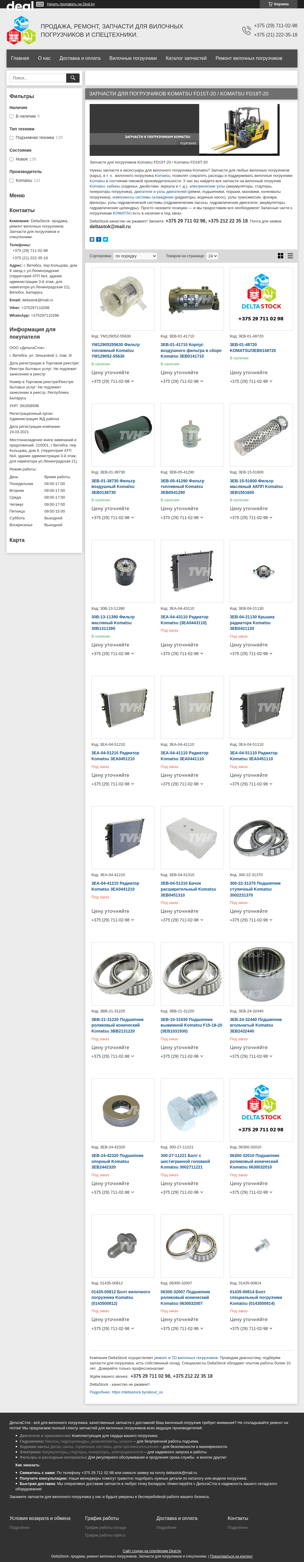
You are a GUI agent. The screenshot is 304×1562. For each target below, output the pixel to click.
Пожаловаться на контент (231, 1556)
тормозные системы (93, 1446)
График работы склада (105, 1527)
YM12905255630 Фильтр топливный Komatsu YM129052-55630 (115, 350)
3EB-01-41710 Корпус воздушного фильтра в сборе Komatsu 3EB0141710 (191, 350)
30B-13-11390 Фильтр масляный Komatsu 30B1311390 (113, 622)
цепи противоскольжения (136, 1446)
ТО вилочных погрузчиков (195, 1357)
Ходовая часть (34, 1446)
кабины (113, 186)
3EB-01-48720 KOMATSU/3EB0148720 (253, 347)
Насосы (51, 1441)
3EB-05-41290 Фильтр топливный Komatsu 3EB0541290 (182, 486)
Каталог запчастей (186, 58)
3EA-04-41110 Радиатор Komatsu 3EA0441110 (184, 755)
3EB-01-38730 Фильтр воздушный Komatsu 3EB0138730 (113, 486)
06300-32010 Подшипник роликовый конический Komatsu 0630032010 (254, 1161)
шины (68, 1446)
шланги (125, 1441)
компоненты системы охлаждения (143, 197)
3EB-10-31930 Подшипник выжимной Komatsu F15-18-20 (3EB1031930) (191, 1025)
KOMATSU (122, 213)
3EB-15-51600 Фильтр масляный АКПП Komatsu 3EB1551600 (256, 486)
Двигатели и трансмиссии (44, 1435)
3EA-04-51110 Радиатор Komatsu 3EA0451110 (254, 755)
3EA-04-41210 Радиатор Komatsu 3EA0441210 (115, 886)
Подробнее (19, 1527)
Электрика (29, 1452)
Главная (20, 58)
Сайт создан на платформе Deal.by (152, 1551)
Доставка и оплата (80, 58)
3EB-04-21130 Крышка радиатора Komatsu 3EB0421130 (252, 622)
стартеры (77, 1452)
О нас (44, 58)
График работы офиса (105, 1535)
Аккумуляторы (54, 1452)
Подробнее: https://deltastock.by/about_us (126, 1392)
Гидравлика (31, 1441)
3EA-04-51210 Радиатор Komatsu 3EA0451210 (115, 755)
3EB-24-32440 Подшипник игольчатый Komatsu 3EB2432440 (256, 1025)
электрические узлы (207, 186)
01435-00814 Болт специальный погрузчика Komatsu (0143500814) (256, 1297)
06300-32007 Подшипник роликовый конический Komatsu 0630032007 (185, 1297)
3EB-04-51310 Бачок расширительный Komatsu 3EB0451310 (188, 889)
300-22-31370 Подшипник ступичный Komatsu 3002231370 (255, 889)
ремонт (160, 1357)
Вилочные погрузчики (133, 58)
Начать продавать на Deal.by (71, 4)
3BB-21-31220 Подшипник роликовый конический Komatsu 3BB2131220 (117, 1025)
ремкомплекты (104, 1441)
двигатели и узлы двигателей (160, 191)
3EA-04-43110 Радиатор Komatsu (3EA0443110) (184, 619)
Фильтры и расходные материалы (53, 1457)
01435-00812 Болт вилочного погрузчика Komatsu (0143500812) (120, 1297)
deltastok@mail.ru (37, 300)
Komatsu (162, 175)
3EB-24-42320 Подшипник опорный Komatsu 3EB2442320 (117, 1161)
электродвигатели (127, 1452)
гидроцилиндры (75, 1441)
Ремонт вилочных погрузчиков (249, 58)
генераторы (98, 1452)
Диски (55, 1446)
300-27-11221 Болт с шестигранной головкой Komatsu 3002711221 (185, 1161)
